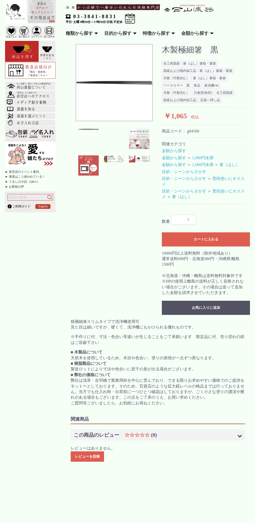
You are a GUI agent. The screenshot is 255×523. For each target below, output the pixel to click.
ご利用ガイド (21, 206)
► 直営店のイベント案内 (22, 172)
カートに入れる (206, 239)
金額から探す (174, 151)
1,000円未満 (202, 158)
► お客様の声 (14, 186)
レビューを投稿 (87, 456)
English (43, 206)
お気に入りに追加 (206, 308)
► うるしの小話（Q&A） (22, 181)
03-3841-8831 (95, 16)
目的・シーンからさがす (184, 172)
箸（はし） (229, 164)
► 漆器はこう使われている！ (25, 176)
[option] (114, 82)
